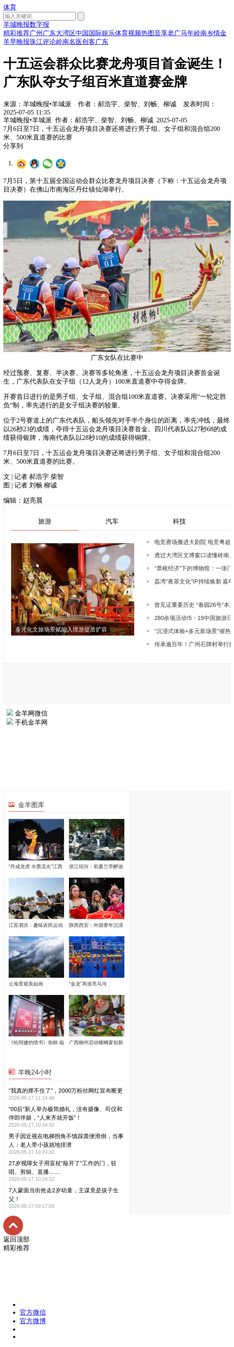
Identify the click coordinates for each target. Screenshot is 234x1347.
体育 (9, 7)
